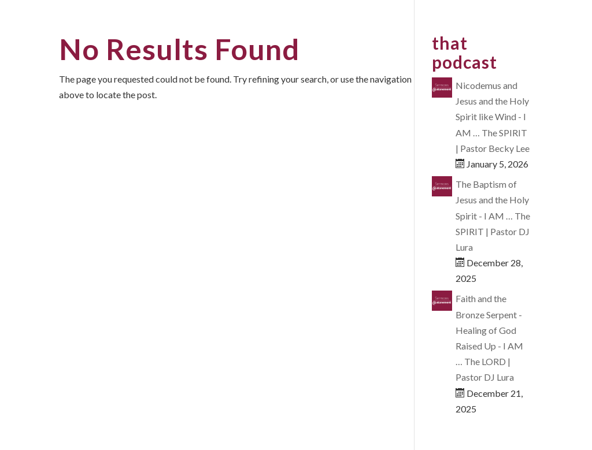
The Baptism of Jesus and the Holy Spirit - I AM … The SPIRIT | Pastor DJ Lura (493, 215)
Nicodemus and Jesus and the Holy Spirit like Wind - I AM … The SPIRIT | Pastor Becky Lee (493, 117)
